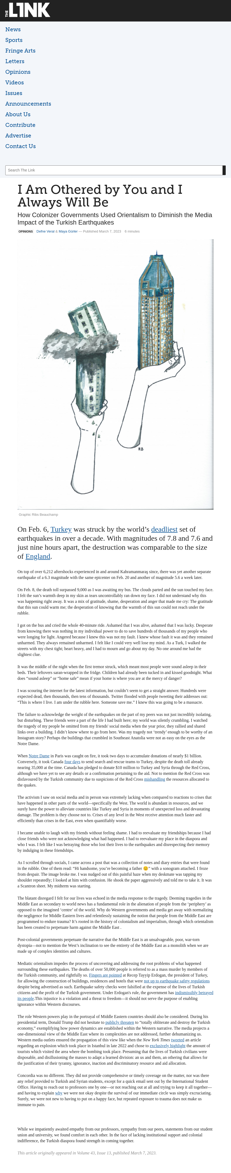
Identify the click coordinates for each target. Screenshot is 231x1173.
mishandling (154, 779)
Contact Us (20, 146)
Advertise (18, 135)
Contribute (20, 125)
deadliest (164, 529)
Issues (13, 93)
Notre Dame (39, 756)
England (37, 556)
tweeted (177, 1040)
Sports (14, 40)
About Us (17, 114)
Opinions (17, 71)
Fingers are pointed (105, 975)
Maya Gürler (68, 231)
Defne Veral (46, 231)
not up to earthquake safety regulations (177, 981)
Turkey (61, 529)
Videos (14, 82)
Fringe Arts (20, 50)
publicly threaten (119, 1022)
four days (72, 761)
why (59, 1093)
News (13, 29)
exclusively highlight (167, 1045)
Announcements (28, 103)
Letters (14, 61)
